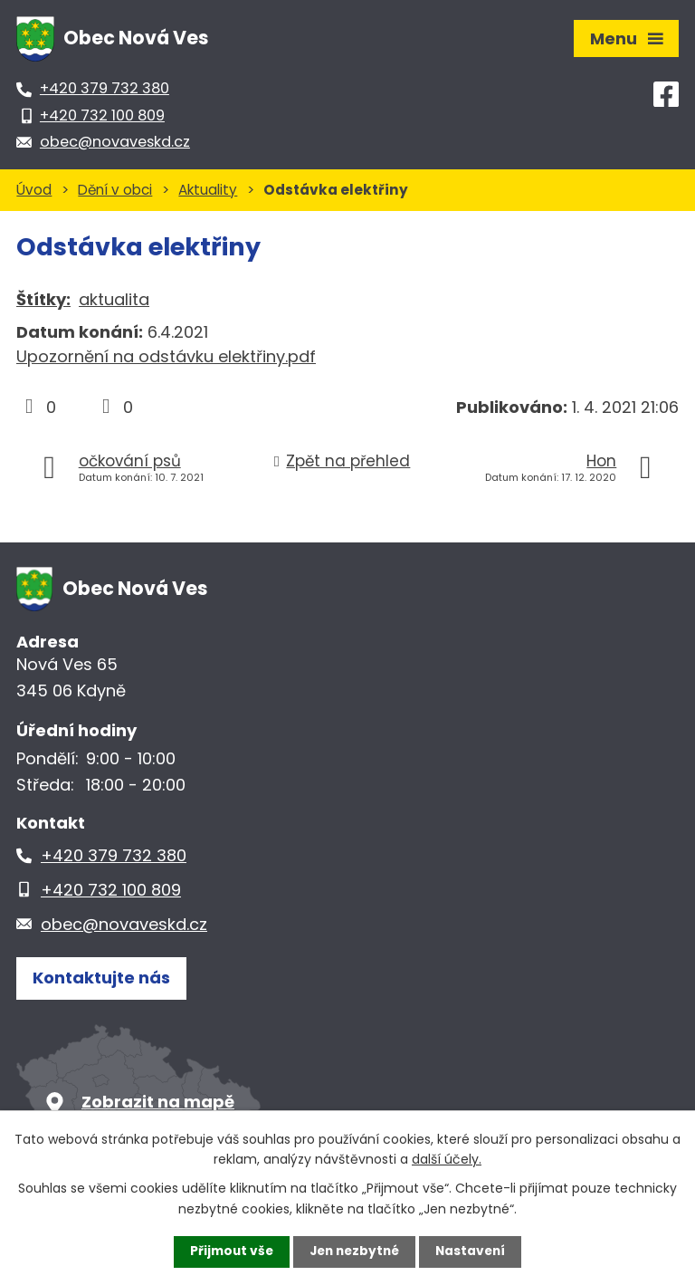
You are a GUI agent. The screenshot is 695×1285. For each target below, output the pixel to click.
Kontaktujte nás (101, 979)
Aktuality (207, 189)
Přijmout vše (228, 1251)
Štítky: (43, 299)
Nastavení (474, 1251)
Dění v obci (115, 189)
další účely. (446, 1158)
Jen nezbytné (354, 1251)
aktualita (114, 299)
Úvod (34, 189)
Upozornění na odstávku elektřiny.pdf (166, 356)
